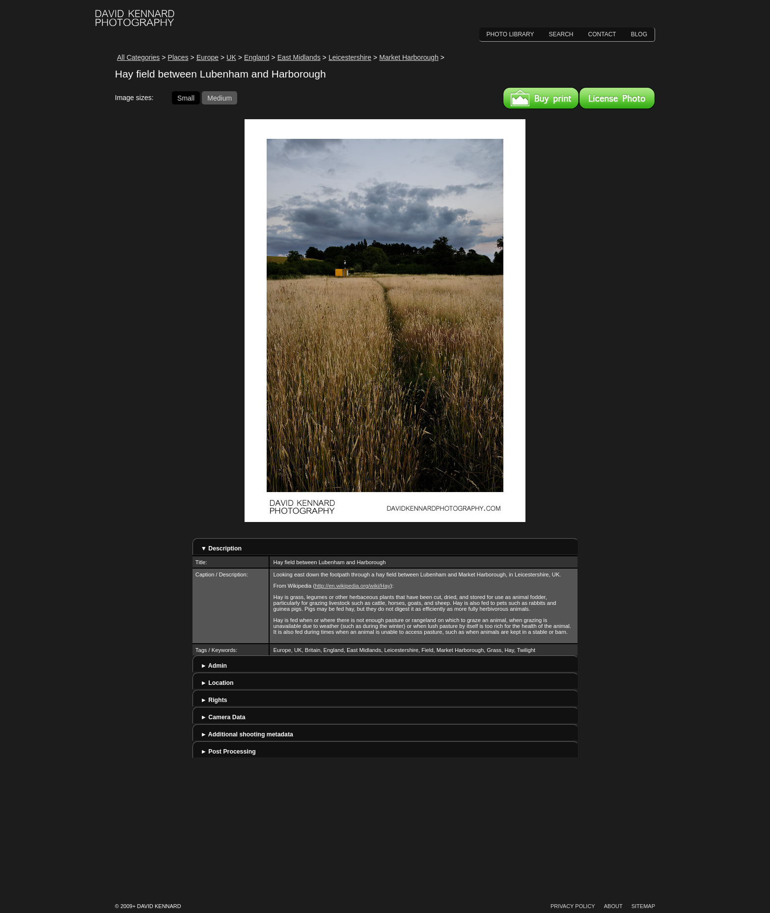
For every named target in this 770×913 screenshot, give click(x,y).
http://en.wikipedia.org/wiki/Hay (352, 586)
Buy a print (541, 98)
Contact (602, 34)
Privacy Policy (572, 906)
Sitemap (643, 906)
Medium (219, 98)
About (613, 906)
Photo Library (510, 34)
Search (561, 34)
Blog (639, 34)
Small (185, 98)
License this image (617, 98)
